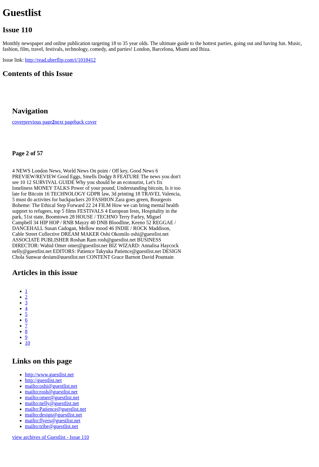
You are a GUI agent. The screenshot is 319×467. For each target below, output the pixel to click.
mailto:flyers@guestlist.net (52, 420)
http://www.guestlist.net (49, 374)
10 (27, 343)
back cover (85, 122)
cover (18, 122)
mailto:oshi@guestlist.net (51, 386)
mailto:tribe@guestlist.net (51, 426)
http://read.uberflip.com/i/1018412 (60, 60)
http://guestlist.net (43, 380)
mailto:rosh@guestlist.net (51, 391)
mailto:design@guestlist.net (53, 414)
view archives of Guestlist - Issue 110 (50, 437)
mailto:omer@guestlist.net (52, 397)
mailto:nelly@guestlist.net (52, 403)
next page (64, 122)
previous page (38, 122)
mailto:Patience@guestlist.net (55, 409)
